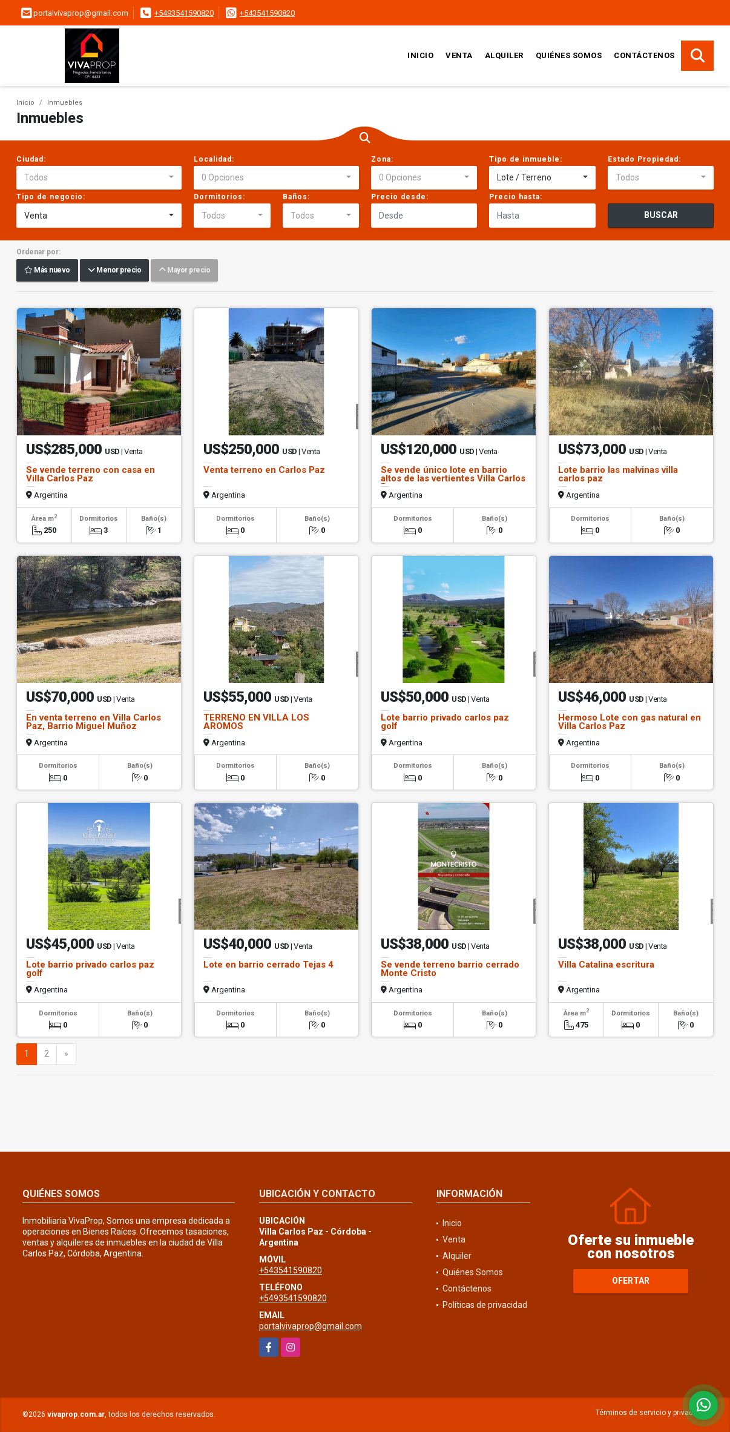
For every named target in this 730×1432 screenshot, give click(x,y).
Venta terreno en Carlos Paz (264, 469)
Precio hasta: (515, 197)
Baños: (296, 197)
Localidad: (214, 159)
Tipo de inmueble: (525, 159)
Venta (459, 55)
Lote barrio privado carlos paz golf (445, 721)
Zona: (382, 159)
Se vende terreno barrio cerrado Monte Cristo (450, 968)
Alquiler (504, 55)
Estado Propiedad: (644, 159)
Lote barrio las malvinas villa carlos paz (618, 474)
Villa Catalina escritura (606, 964)
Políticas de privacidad (484, 1305)
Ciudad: (31, 159)
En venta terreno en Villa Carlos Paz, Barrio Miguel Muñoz (93, 721)
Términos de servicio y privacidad (652, 1412)
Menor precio (114, 270)
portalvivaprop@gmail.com (310, 1326)
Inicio (420, 55)
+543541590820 (267, 13)
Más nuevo (47, 270)
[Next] (66, 1054)
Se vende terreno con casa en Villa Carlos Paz (90, 474)
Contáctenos (644, 55)
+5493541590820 (184, 13)
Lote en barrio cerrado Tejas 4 (268, 964)
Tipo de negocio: (50, 197)
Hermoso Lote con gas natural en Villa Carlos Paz (629, 721)
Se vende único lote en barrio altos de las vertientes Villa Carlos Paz (453, 478)
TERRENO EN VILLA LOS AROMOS (256, 721)
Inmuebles (64, 103)
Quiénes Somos (569, 55)
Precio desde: (400, 197)
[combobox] (99, 178)
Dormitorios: (219, 197)
